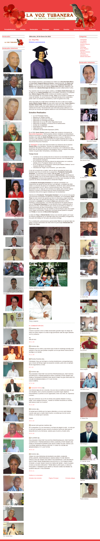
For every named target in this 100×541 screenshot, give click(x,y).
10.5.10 (31, 433)
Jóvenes (56, 29)
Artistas (22, 29)
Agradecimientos (85, 52)
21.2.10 (31, 404)
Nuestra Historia (85, 44)
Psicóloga (83, 47)
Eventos (66, 29)
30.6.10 (31, 449)
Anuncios (83, 53)
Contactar (92, 29)
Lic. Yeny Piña (34, 40)
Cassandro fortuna (36, 388)
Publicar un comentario (36, 475)
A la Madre (83, 41)
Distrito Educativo (85, 56)
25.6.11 (31, 471)
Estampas (45, 29)
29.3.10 (31, 421)
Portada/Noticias (10, 29)
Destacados (34, 29)
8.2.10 (31, 367)
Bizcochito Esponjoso (36, 134)
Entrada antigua (70, 478)
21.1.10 (31, 354)
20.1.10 (31, 342)
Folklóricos (83, 42)
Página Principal (53, 478)
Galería (82, 46)
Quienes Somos (79, 29)
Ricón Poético (84, 49)
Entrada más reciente (35, 478)
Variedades (83, 39)
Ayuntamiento (84, 55)
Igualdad (82, 50)
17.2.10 (31, 383)
